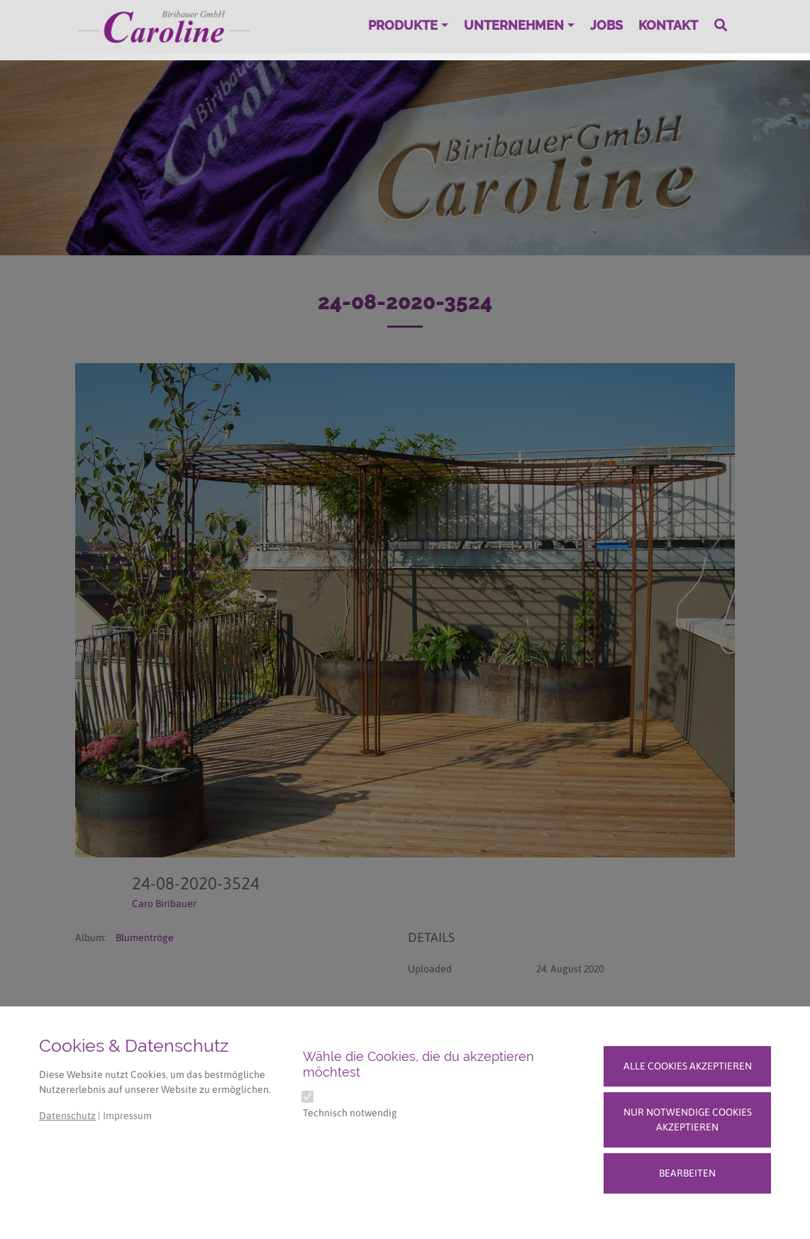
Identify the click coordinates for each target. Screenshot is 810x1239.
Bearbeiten (687, 1173)
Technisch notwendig (350, 1112)
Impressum (127, 1115)
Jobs (606, 25)
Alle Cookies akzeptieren (687, 1066)
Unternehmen (514, 25)
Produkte (403, 25)
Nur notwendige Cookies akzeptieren (687, 1119)
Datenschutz (67, 1115)
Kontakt (668, 25)
